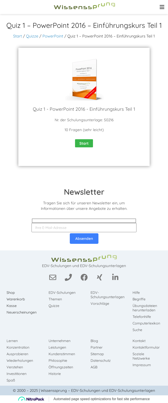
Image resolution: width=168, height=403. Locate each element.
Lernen (12, 341)
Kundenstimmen (62, 354)
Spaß (11, 380)
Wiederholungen (20, 360)
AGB (94, 367)
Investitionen (16, 373)
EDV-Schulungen (62, 292)
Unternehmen (59, 341)
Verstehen (15, 367)
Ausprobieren (17, 354)
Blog (94, 341)
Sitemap (97, 354)
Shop (11, 292)
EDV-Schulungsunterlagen (107, 294)
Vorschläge (100, 303)
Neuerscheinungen (22, 312)
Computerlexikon (146, 323)
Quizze (32, 36)
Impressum (142, 365)
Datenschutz (101, 360)
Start (17, 36)
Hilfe (136, 292)
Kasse (12, 305)
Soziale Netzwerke (141, 356)
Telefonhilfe (142, 316)
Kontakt (139, 341)
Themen (55, 299)
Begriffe (139, 299)
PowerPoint (52, 36)
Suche (137, 330)
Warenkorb (16, 299)
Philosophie (58, 360)
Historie (55, 373)
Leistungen (57, 347)
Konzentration (18, 347)
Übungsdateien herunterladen (145, 307)
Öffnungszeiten (61, 367)
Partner (97, 347)
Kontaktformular (146, 347)
